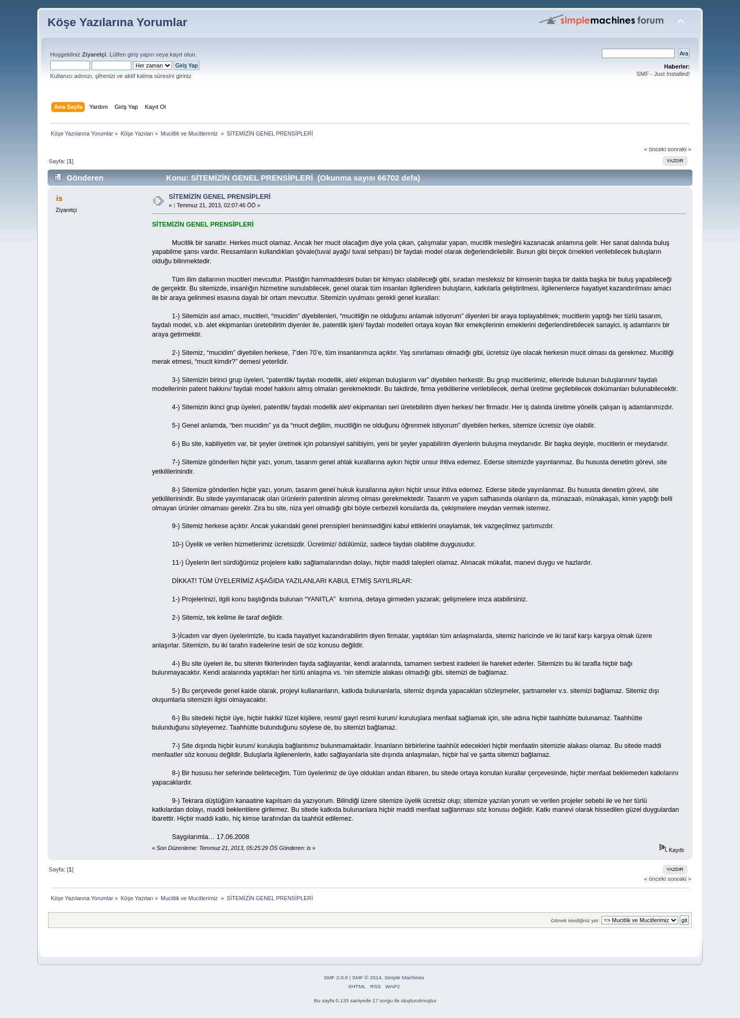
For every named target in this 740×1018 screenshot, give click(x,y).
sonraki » (680, 149)
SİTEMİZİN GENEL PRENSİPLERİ (220, 196)
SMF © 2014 (367, 977)
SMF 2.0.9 (336, 977)
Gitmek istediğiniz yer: (575, 920)
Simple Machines (404, 977)
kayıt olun (182, 54)
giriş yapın (141, 54)
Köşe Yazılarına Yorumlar (117, 22)
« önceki (655, 149)
